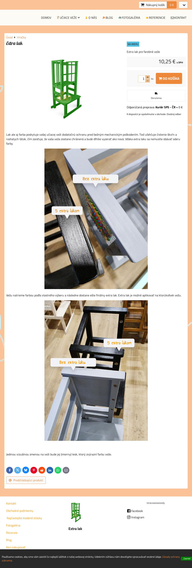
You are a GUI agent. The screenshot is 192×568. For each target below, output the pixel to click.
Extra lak (75, 528)
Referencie (155, 17)
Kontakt (178, 17)
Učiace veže (68, 17)
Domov (46, 17)
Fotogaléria (129, 17)
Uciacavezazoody (156, 503)
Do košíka (169, 78)
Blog (107, 17)
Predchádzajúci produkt (26, 480)
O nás (91, 17)
